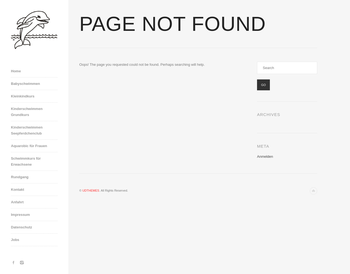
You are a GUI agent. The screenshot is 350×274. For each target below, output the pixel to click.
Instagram (22, 262)
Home (16, 71)
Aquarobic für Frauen (29, 146)
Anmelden (265, 156)
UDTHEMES (90, 190)
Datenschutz (21, 227)
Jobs (15, 240)
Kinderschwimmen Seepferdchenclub (27, 130)
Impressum (20, 215)
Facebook (13, 262)
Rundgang (19, 177)
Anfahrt (17, 202)
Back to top (313, 191)
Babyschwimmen (25, 84)
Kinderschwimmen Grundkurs (27, 112)
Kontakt (17, 189)
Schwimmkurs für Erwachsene (26, 161)
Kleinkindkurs (22, 96)
